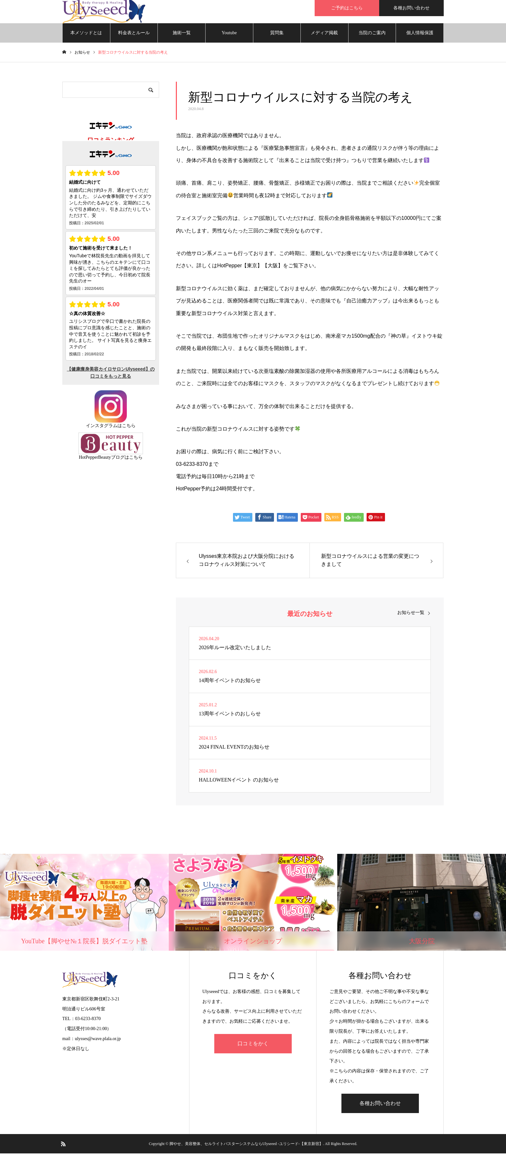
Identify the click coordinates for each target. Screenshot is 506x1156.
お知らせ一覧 (410, 615)
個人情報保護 (419, 35)
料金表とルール (134, 35)
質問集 (277, 35)
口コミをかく (253, 1046)
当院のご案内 (372, 35)
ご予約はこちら (347, 7)
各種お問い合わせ (411, 7)
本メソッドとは (86, 35)
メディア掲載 (324, 35)
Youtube (229, 35)
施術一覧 (182, 35)
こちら (129, 428)
